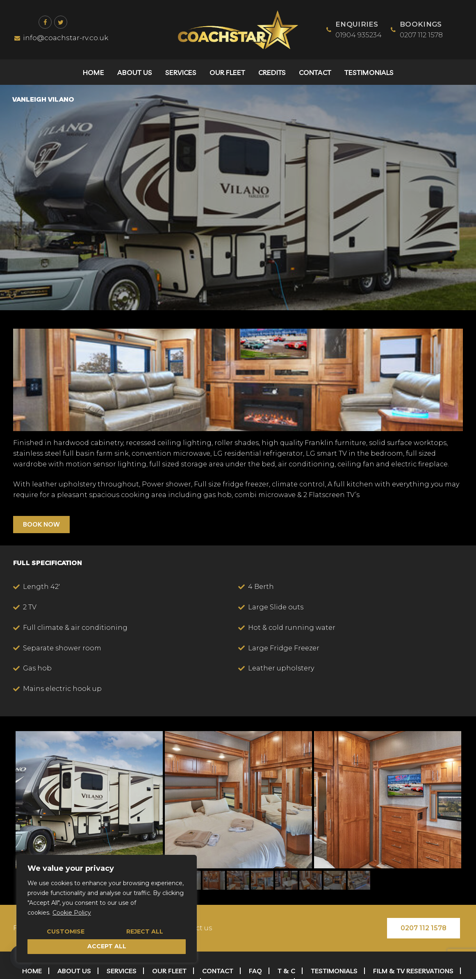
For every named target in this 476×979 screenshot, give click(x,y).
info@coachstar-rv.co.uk (61, 38)
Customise (65, 931)
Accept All (106, 946)
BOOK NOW (41, 524)
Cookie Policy (71, 912)
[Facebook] (45, 22)
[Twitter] (60, 22)
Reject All (144, 931)
